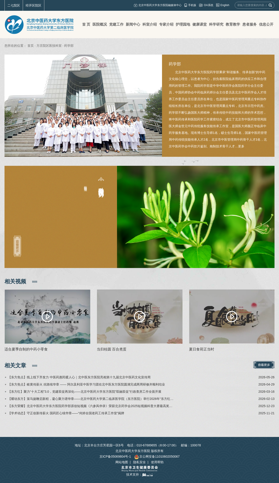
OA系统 (208, 5)
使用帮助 (157, 462)
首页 (30, 45)
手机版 (192, 5)
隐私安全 (139, 462)
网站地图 (121, 462)
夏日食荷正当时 (201, 349)
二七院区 (13, 5)
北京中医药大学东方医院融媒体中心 (160, 5)
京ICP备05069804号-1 (115, 456)
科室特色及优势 (101, 185)
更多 (241, 146)
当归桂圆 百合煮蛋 (111, 349)
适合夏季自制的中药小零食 (26, 349)
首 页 (86, 24)
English (224, 5)
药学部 (175, 64)
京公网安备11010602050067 (157, 456)
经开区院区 (33, 5)
